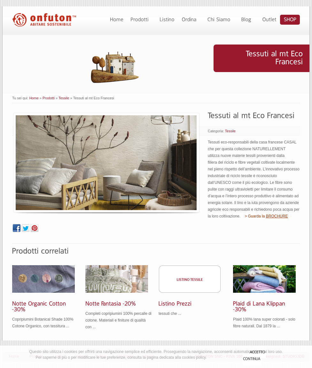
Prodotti (49, 98)
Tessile (64, 98)
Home (33, 98)
